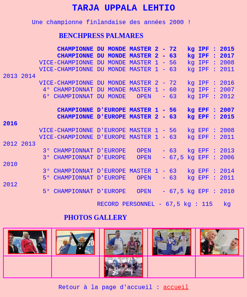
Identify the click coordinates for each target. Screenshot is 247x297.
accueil (176, 287)
